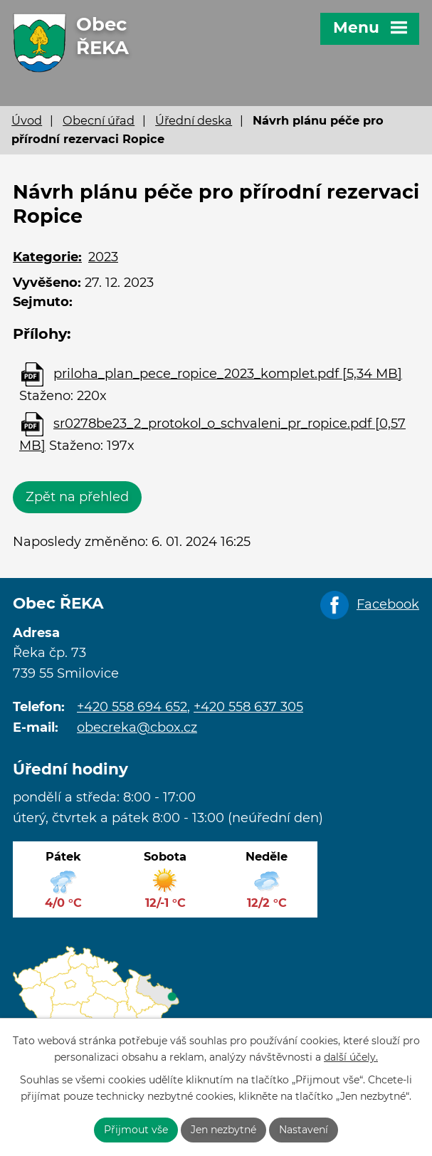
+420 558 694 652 (132, 707)
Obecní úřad (99, 120)
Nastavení (303, 1129)
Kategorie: (47, 257)
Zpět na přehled (77, 497)
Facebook (388, 604)
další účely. (351, 1057)
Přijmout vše (136, 1129)
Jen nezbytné (223, 1129)
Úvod (26, 120)
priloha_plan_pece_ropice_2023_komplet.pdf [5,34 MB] (227, 374)
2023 (103, 257)
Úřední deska (193, 120)
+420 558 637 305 (248, 707)
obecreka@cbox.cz (137, 727)
